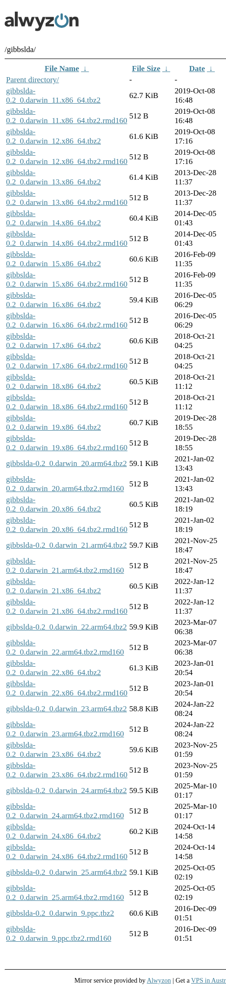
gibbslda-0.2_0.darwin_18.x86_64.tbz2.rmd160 (66, 402)
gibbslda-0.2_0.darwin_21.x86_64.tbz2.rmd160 (66, 606)
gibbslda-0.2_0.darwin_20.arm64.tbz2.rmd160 (65, 484)
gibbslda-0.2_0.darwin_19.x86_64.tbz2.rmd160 (66, 443)
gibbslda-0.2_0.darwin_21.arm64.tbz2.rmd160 (65, 566)
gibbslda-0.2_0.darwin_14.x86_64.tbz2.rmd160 (66, 239)
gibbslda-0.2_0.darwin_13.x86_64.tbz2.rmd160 (66, 198)
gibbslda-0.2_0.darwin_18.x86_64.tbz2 (53, 382)
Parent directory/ (32, 79)
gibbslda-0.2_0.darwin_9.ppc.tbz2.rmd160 (58, 934)
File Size (146, 68)
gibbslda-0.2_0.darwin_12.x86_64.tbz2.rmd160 (66, 157)
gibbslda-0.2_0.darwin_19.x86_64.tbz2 (53, 422)
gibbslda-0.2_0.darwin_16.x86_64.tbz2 (53, 300)
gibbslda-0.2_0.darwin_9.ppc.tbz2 (60, 913)
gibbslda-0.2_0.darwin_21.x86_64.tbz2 (53, 586)
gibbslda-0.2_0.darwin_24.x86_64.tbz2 (53, 831)
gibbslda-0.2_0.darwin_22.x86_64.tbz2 (53, 668)
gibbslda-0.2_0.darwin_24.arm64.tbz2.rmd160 (65, 811)
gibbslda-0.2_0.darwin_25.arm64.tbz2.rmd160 (65, 893)
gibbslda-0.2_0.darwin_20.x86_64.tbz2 (53, 504)
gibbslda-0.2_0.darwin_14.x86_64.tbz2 (53, 218)
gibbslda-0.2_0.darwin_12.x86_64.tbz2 (53, 136)
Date (197, 68)
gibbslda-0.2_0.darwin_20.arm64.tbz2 (66, 463)
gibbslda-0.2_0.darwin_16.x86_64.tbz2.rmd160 (66, 320)
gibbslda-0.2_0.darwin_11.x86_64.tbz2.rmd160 (66, 116)
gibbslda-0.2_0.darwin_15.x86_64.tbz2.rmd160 (66, 279)
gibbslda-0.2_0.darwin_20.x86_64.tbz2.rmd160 (66, 525)
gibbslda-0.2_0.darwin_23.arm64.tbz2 (66, 708)
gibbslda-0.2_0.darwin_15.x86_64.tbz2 (53, 259)
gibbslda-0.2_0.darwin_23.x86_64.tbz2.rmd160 (66, 770)
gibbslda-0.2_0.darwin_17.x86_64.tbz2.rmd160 (66, 361)
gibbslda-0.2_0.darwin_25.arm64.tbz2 (66, 872)
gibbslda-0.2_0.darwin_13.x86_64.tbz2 (53, 177)
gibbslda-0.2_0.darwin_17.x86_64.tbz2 (53, 341)
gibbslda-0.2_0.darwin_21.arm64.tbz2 (66, 545)
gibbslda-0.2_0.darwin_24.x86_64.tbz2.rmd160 (66, 852)
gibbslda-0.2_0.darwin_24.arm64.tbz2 (66, 790)
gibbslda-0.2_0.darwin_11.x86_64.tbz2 (53, 95)
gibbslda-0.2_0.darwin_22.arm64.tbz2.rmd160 (65, 647)
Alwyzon (159, 980)
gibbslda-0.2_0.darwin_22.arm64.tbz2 (66, 627)
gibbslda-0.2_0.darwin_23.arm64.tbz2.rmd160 (65, 729)
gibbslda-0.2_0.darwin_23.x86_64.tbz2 (53, 750)
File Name (62, 68)
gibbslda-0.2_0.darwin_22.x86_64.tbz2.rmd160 (66, 688)
